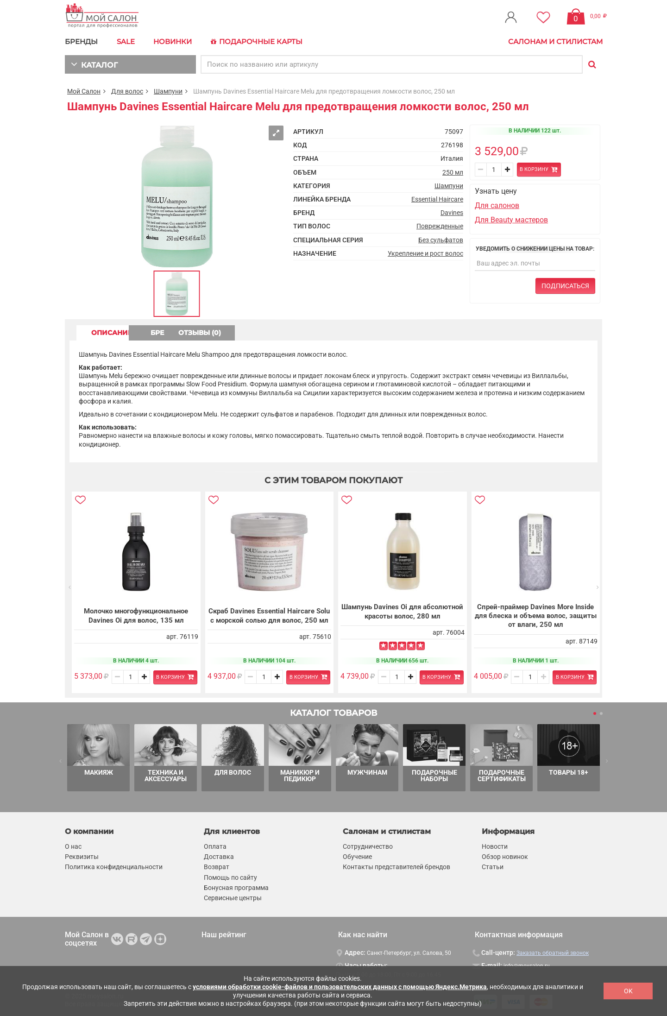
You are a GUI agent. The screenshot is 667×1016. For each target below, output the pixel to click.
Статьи (492, 867)
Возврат (216, 867)
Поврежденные (439, 225)
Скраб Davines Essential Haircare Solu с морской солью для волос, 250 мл (269, 615)
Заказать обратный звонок (552, 952)
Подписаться (565, 285)
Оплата (215, 846)
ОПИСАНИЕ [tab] (113, 332)
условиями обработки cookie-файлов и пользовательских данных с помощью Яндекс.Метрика (340, 987)
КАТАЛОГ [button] (93, 63)
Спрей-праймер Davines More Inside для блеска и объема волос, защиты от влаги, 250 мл (536, 615)
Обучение (357, 856)
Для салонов (497, 205)
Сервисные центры (233, 897)
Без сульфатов (440, 239)
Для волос (127, 91)
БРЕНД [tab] (194, 332)
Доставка (219, 856)
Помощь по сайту (230, 877)
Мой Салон (84, 91)
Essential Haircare (437, 198)
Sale (125, 41)
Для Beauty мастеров (511, 219)
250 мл (452, 172)
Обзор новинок (505, 856)
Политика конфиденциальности (114, 867)
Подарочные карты (254, 41)
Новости (495, 846)
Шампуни (168, 91)
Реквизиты (82, 856)
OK (628, 991)
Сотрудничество (368, 846)
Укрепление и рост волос (425, 253)
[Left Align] (383, 646)
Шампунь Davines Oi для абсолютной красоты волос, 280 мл (402, 611)
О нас (73, 846)
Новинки (171, 41)
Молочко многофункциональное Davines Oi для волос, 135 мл (136, 615)
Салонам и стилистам (555, 41)
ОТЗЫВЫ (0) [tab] (273, 332)
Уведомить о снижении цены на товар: (535, 248)
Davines (451, 212)
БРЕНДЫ (81, 41)
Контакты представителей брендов (396, 867)
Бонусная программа (236, 887)
